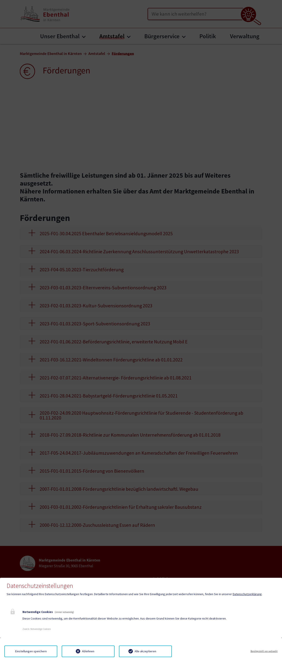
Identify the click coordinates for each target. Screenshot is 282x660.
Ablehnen (88, 651)
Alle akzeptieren (145, 651)
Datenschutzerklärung (247, 594)
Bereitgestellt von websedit (264, 651)
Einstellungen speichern (31, 651)
